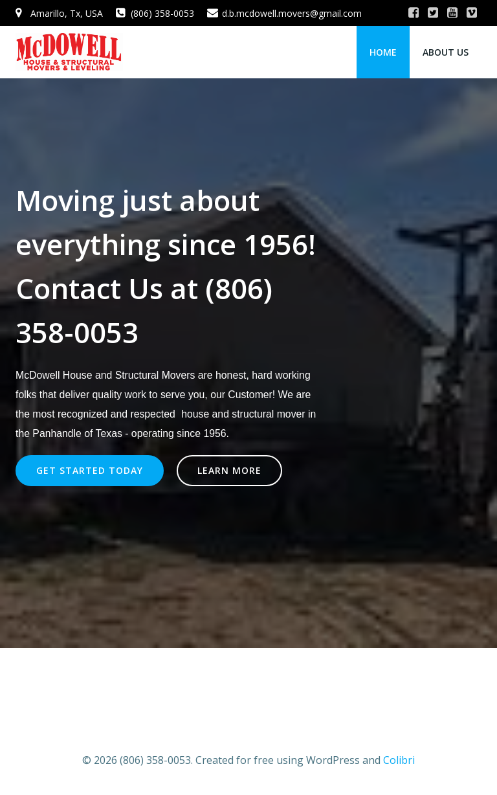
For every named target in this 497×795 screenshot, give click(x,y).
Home (383, 52)
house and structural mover (243, 414)
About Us (446, 52)
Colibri (399, 760)
